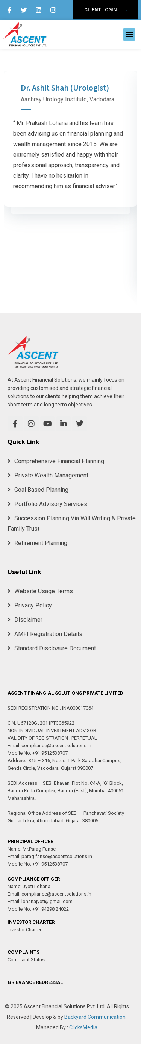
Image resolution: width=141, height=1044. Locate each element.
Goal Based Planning (38, 489)
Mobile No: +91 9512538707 (38, 753)
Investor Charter (24, 929)
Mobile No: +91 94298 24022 (38, 909)
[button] (129, 34)
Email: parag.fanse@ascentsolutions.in (50, 856)
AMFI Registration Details (45, 634)
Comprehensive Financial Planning (56, 461)
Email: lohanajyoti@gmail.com (40, 901)
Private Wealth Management (48, 475)
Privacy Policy (30, 605)
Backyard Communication (95, 1017)
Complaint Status (26, 959)
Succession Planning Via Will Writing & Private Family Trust (72, 523)
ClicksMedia (83, 1027)
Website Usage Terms (40, 591)
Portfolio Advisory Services (47, 504)
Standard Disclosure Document (52, 648)
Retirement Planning (37, 543)
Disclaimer (25, 619)
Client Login (105, 9)
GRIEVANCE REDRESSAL (35, 982)
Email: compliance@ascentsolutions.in (49, 745)
